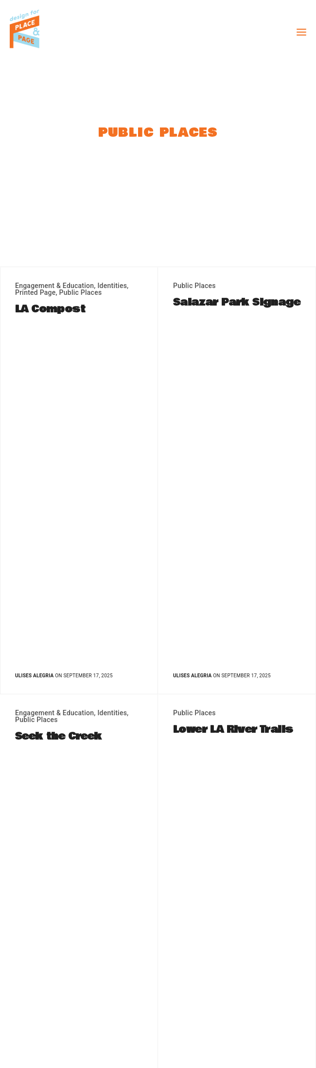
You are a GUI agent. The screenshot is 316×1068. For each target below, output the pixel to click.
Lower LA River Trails (233, 730)
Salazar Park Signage (236, 302)
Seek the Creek (58, 736)
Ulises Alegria (34, 675)
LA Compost (50, 309)
